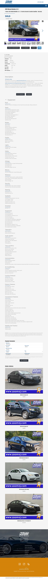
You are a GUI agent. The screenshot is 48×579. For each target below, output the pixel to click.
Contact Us (27, 552)
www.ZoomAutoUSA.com (22, 80)
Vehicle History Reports (29, 547)
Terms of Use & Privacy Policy (30, 548)
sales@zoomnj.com (25, 539)
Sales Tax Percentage (9, 348)
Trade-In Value (27, 345)
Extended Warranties (28, 545)
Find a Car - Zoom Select (4, 548)
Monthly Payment (27, 353)
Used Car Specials (3, 545)
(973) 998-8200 (40, 2)
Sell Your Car (2, 550)
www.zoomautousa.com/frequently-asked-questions (15, 83)
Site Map (26, 553)
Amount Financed (8, 353)
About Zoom (27, 550)
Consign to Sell (2, 552)
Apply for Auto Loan (3, 547)
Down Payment (8, 345)
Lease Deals (2, 553)
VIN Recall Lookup (8, 79)
